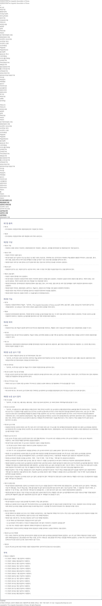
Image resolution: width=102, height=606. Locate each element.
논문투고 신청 (4, 43)
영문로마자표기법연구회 (7, 75)
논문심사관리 (4, 14)
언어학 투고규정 (5, 209)
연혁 (1, 29)
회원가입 (2, 9)
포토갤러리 (3, 88)
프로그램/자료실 (5, 58)
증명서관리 (3, 12)
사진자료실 (3, 56)
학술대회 (2, 48)
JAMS (1, 98)
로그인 (2, 7)
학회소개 (2, 22)
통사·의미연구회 (5, 69)
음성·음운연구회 (5, 67)
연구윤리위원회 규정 (6, 35)
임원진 (2, 26)
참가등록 (2, 52)
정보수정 (2, 18)
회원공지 (2, 79)
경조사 (2, 84)
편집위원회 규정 (5, 37)
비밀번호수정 (4, 20)
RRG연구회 (3, 65)
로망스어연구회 (4, 73)
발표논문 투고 (4, 54)
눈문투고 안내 (4, 207)
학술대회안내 (4, 50)
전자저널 (2, 101)
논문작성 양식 (4, 41)
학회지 (2, 33)
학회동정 (2, 82)
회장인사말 (3, 24)
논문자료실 (3, 46)
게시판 (2, 77)
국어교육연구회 (4, 62)
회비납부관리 (4, 16)
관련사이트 (3, 90)
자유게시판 (3, 86)
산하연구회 (3, 60)
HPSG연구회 (4, 71)
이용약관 (2, 601)
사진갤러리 (3, 181)
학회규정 (2, 31)
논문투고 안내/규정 (6, 39)
